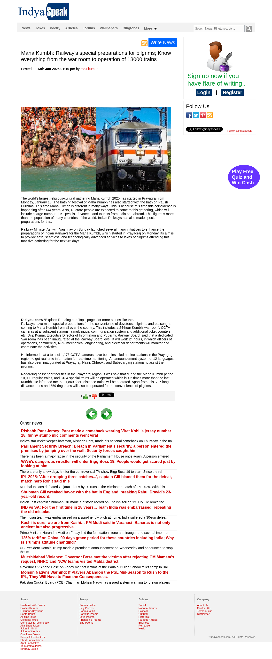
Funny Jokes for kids (32, 637)
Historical (144, 616)
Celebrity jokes (29, 619)
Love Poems (87, 616)
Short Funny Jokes (31, 640)
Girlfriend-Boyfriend (31, 611)
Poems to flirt (87, 611)
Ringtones (131, 28)
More (151, 28)
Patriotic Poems (89, 613)
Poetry (55, 28)
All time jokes (28, 616)
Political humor (29, 608)
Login (203, 92)
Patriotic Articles (148, 619)
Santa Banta (27, 613)
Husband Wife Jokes (32, 605)
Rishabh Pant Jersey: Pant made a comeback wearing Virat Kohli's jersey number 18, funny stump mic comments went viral (96, 433)
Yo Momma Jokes (30, 645)
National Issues (148, 608)
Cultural (143, 613)
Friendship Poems (90, 619)
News (26, 28)
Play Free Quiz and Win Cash (243, 177)
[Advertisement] (109, 90)
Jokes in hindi (28, 628)
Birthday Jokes (29, 648)
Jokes (40, 28)
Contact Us (203, 608)
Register (232, 92)
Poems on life (88, 605)
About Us (202, 605)
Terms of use (204, 611)
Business (144, 622)
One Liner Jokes (30, 634)
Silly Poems (86, 608)
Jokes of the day (30, 631)
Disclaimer (203, 613)
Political (143, 611)
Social (142, 605)
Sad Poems (86, 622)
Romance (144, 625)
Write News (162, 42)
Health (142, 628)
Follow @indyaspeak (239, 130)
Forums (89, 28)
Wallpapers (109, 28)
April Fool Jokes (29, 643)
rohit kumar (89, 69)
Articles (71, 28)
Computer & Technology (34, 622)
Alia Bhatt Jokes (29, 625)
